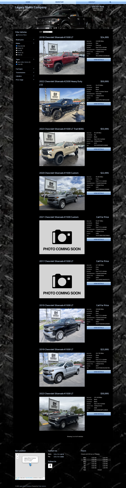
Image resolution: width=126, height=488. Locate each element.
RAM (18, 55)
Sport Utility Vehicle (22, 62)
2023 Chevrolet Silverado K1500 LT (56, 393)
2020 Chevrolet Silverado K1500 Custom (59, 173)
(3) (19, 55)
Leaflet (18, 477)
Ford (18, 50)
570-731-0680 (59, 456)
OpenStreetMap (29, 477)
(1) (20, 48)
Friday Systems (42, 486)
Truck (18, 64)
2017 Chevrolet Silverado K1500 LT (56, 261)
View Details (99, 59)
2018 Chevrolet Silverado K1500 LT (56, 37)
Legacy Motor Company (30, 7)
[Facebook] (50, 466)
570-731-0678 (98, 6)
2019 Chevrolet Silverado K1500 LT (56, 305)
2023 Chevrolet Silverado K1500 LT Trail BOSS (61, 129)
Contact (92, 2)
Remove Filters (21, 35)
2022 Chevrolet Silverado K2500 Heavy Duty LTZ (60, 83)
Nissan (19, 52)
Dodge (19, 48)
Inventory (59, 2)
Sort (41, 32)
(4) (23, 62)
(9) (21, 46)
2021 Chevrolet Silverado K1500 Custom (59, 217)
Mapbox (17, 479)
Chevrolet (20, 46)
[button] (30, 464)
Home (28, 2)
